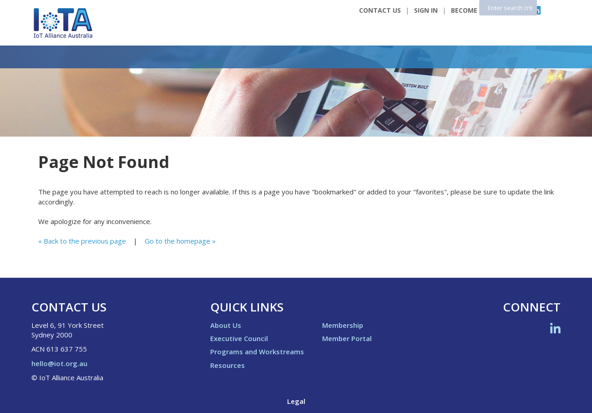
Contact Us (380, 10)
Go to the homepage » (180, 240)
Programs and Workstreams (257, 351)
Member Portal (347, 338)
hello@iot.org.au (59, 363)
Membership (342, 325)
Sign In (426, 10)
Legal (296, 401)
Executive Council (239, 338)
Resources (227, 365)
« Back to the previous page (82, 240)
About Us (225, 325)
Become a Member (482, 10)
